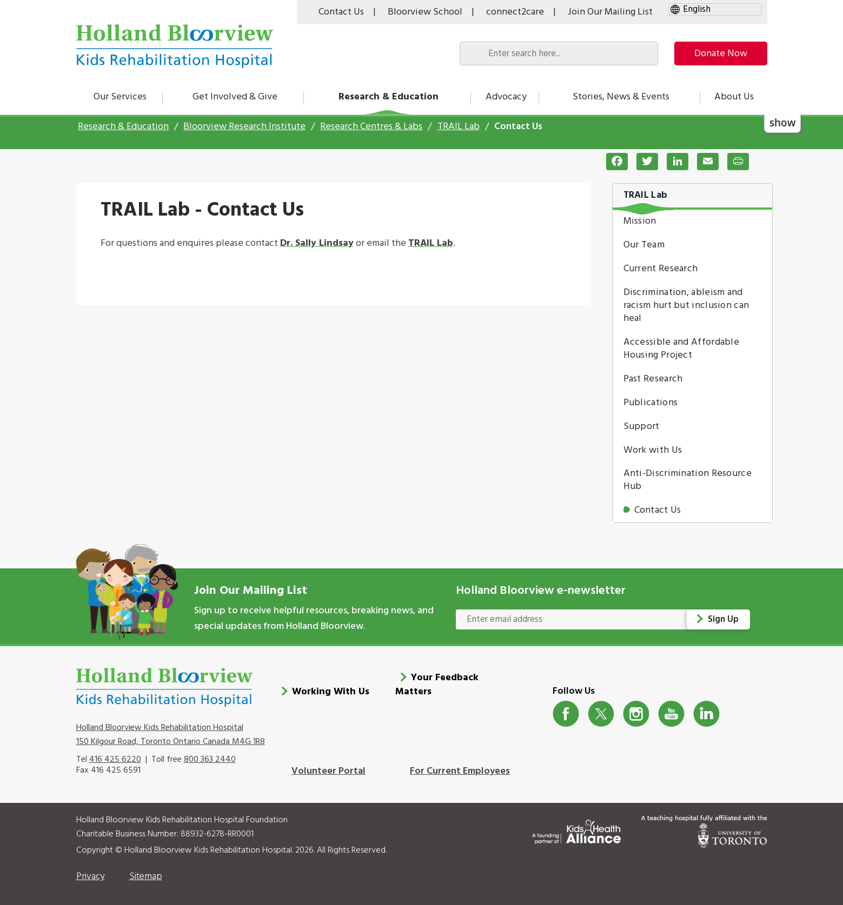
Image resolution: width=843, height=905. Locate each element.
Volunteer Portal (328, 769)
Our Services (120, 97)
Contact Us (341, 12)
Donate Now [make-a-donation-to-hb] (720, 54)
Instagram (636, 712)
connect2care (515, 12)
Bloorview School (425, 12)
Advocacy (506, 97)
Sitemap (145, 875)
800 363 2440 (210, 758)
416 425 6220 (115, 758)
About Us (734, 97)
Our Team (644, 245)
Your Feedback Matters (437, 683)
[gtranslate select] (715, 9)
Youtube (671, 712)
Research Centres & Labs (371, 127)
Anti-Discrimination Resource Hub (687, 480)
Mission (639, 221)
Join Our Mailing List (610, 12)
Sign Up (723, 619)
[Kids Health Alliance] (576, 828)
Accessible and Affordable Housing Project (681, 348)
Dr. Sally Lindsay (317, 243)
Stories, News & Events (621, 97)
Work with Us (652, 450)
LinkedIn (706, 712)
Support (641, 426)
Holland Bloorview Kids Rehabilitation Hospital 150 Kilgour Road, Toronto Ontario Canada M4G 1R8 (170, 733)
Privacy (90, 875)
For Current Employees (460, 769)
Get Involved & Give (235, 97)
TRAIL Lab (458, 127)
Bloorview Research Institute (244, 127)
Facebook (566, 712)
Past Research (653, 379)
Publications (650, 403)
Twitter (601, 712)
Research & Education (388, 97)
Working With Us (330, 690)
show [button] (782, 123)
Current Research (660, 269)
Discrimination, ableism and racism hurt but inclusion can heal (686, 305)
